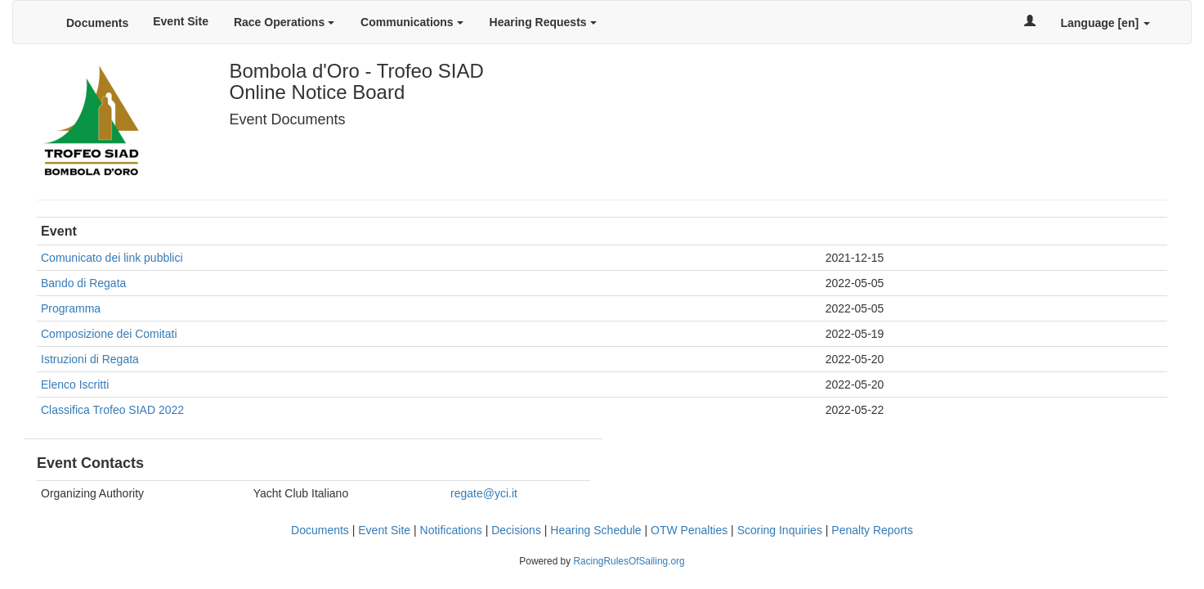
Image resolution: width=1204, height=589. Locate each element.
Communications (411, 22)
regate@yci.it (483, 493)
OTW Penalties (689, 530)
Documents (97, 22)
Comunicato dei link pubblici (112, 257)
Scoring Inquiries (779, 530)
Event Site (180, 21)
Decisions (516, 530)
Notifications (451, 530)
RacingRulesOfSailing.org (628, 561)
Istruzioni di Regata (90, 359)
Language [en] (1105, 22)
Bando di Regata (83, 283)
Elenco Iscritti (75, 384)
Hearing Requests (543, 22)
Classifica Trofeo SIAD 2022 (112, 409)
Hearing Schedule (595, 530)
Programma (71, 308)
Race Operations (284, 22)
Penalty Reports (872, 530)
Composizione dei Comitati (109, 333)
